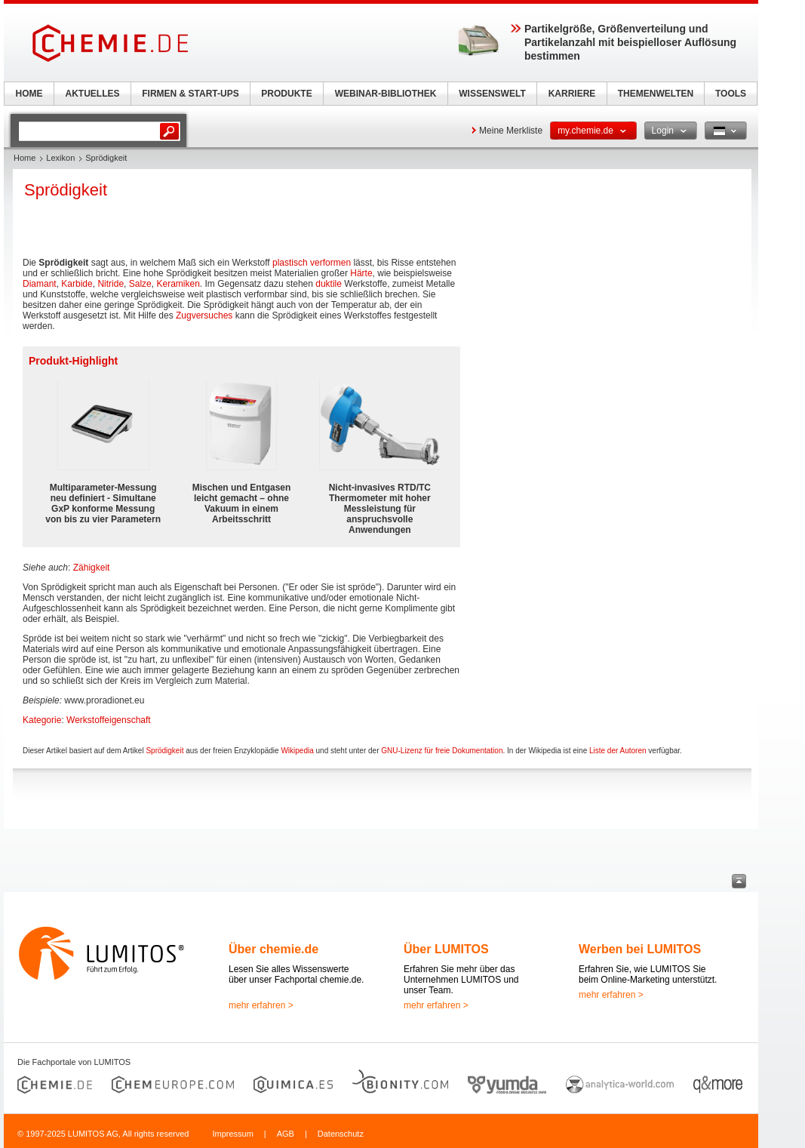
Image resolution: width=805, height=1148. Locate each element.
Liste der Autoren (618, 750)
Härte (361, 273)
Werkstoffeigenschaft (108, 720)
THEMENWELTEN (655, 93)
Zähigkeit (91, 567)
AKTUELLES (93, 93)
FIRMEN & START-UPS (190, 93)
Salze (140, 284)
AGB (285, 1133)
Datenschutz (341, 1133)
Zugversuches (204, 315)
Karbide (76, 284)
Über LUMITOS (446, 949)
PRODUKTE (286, 93)
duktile (328, 284)
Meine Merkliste (510, 130)
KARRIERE (572, 93)
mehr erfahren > (261, 1005)
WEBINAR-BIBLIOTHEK (386, 93)
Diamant (40, 284)
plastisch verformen (311, 262)
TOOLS (730, 93)
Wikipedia (297, 750)
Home (24, 157)
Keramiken (177, 284)
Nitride (110, 284)
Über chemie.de (273, 949)
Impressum (232, 1133)
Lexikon (60, 157)
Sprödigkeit (164, 750)
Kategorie (42, 720)
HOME (29, 93)
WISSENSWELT (492, 93)
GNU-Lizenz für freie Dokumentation (441, 750)
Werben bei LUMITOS (640, 949)
